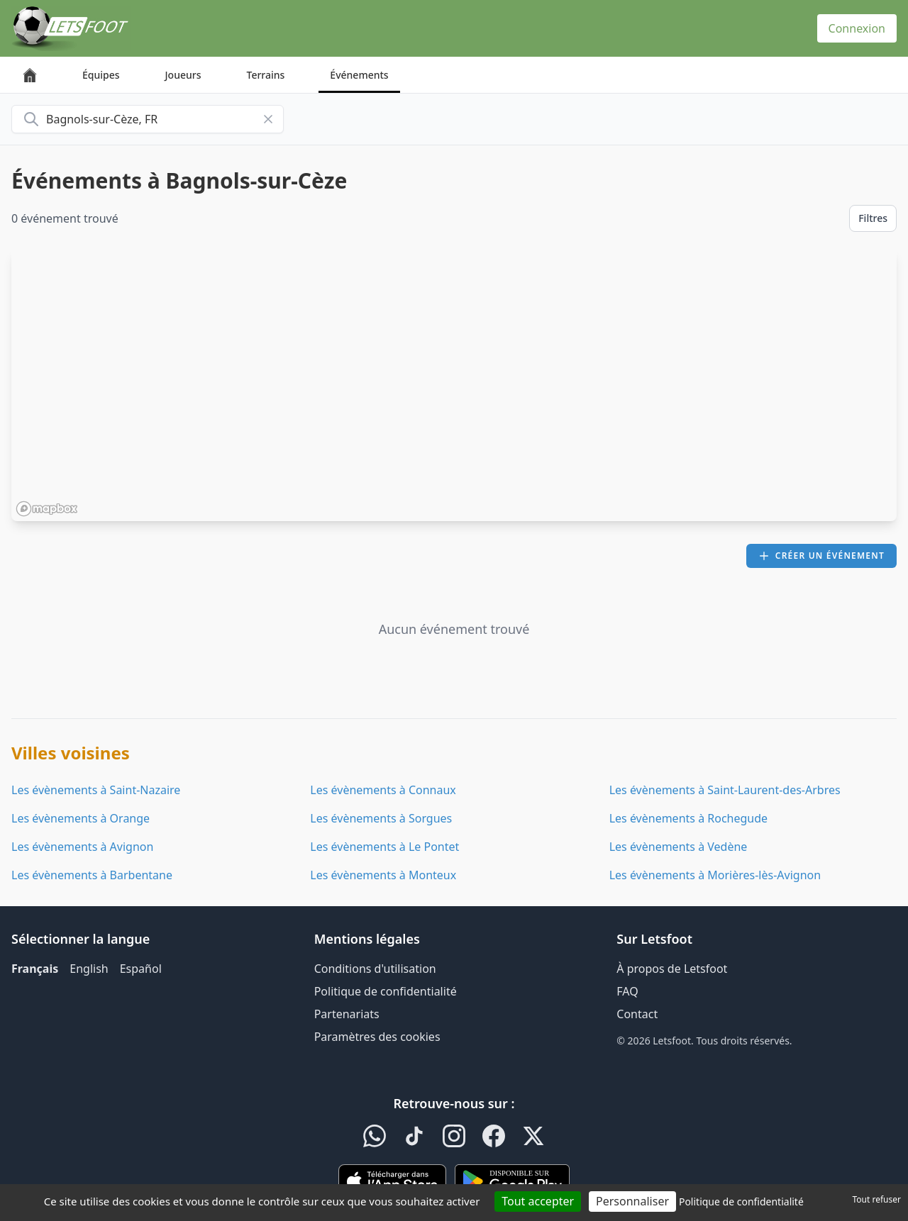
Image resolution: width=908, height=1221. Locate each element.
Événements (359, 75)
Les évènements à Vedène (678, 846)
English (89, 968)
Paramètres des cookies (377, 1036)
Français (34, 968)
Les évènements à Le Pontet (384, 846)
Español (141, 968)
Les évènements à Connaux (383, 790)
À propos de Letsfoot (671, 968)
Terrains (266, 75)
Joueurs (183, 75)
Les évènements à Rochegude (688, 818)
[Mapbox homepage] (47, 509)
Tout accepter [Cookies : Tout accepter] (538, 1201)
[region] (454, 385)
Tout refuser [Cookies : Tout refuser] (877, 1199)
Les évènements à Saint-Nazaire (95, 790)
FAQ (627, 991)
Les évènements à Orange (80, 818)
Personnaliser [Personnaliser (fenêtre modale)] (632, 1201)
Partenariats (347, 1014)
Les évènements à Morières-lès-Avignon (715, 875)
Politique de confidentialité (385, 991)
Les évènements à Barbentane (91, 875)
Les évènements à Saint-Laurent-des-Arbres (725, 790)
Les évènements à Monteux (383, 875)
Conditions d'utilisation (375, 968)
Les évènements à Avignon (82, 846)
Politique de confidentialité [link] (741, 1201)
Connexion (857, 28)
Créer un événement (821, 556)
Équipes (101, 75)
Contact (637, 1014)
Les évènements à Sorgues (381, 818)
